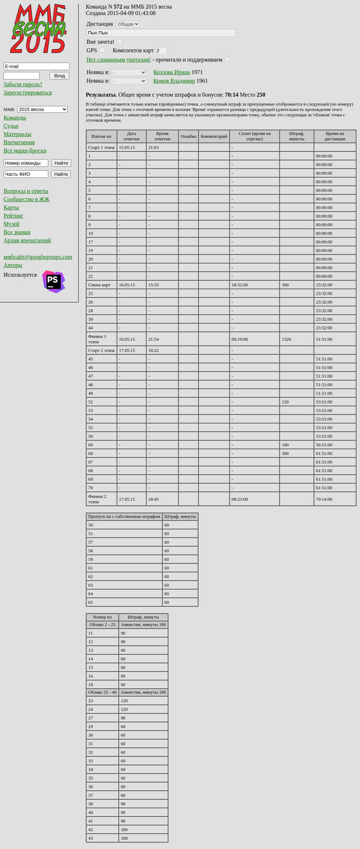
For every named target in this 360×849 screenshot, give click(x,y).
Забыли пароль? (23, 84)
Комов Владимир (174, 81)
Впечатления (19, 142)
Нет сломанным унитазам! (119, 60)
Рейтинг (13, 216)
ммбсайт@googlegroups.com (38, 257)
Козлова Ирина (171, 72)
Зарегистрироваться (28, 92)
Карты (11, 207)
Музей (11, 224)
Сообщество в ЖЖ (26, 199)
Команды (15, 118)
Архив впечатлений (27, 240)
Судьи (11, 126)
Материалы (17, 134)
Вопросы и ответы (26, 191)
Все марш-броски (25, 150)
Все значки (17, 232)
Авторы (13, 265)
